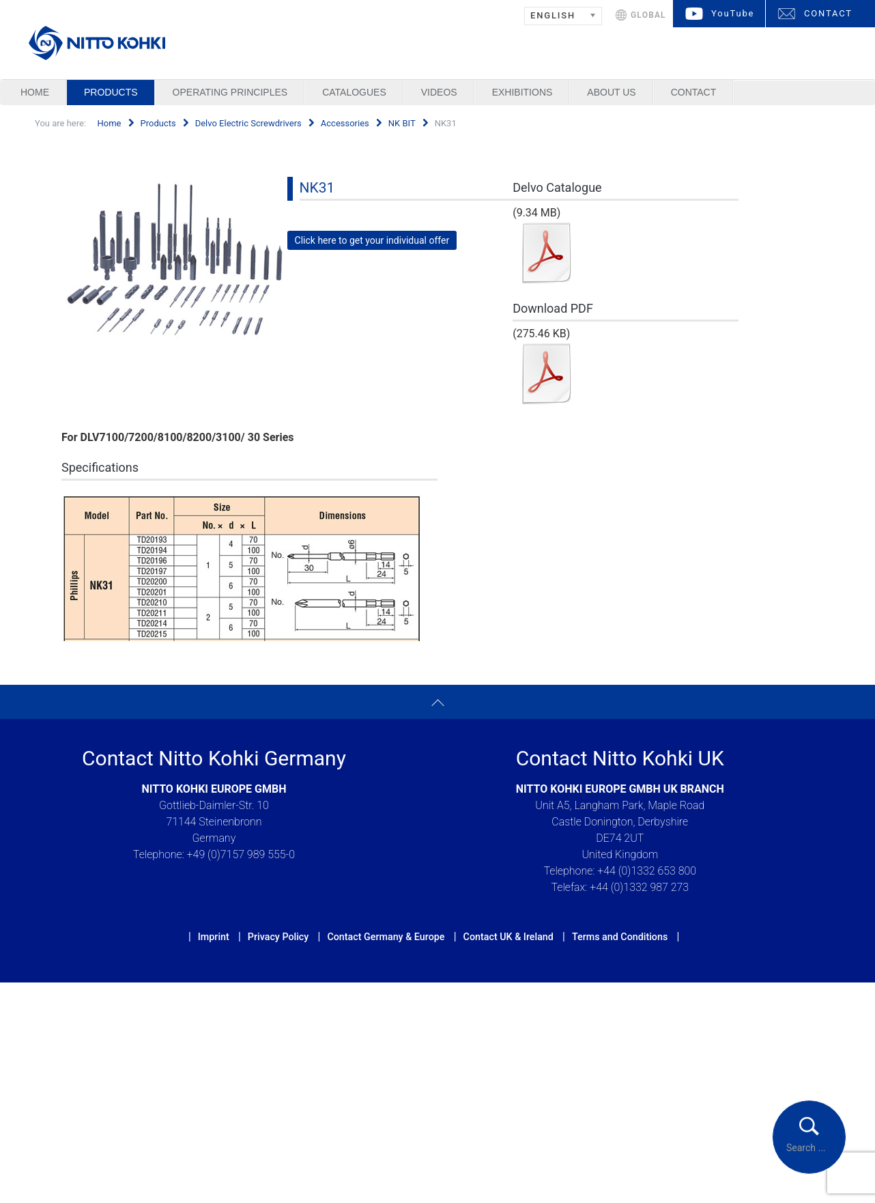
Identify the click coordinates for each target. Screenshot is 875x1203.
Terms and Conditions (620, 936)
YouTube (732, 13)
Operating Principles (230, 92)
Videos (439, 92)
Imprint (213, 936)
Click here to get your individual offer (372, 240)
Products (111, 92)
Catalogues (354, 92)
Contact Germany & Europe (385, 936)
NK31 (317, 188)
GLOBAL (648, 15)
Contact (694, 92)
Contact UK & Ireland (508, 936)
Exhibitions (522, 92)
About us (611, 92)
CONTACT (828, 13)
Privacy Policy (278, 936)
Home (34, 92)
